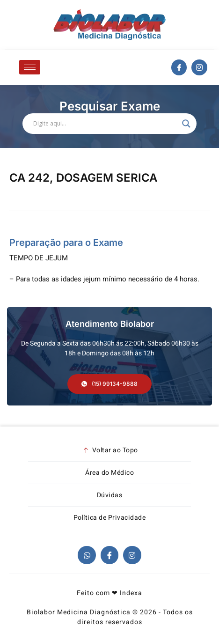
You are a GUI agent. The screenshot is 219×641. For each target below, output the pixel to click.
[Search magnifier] (186, 123)
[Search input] (105, 123)
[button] (109, 384)
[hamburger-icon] (29, 67)
